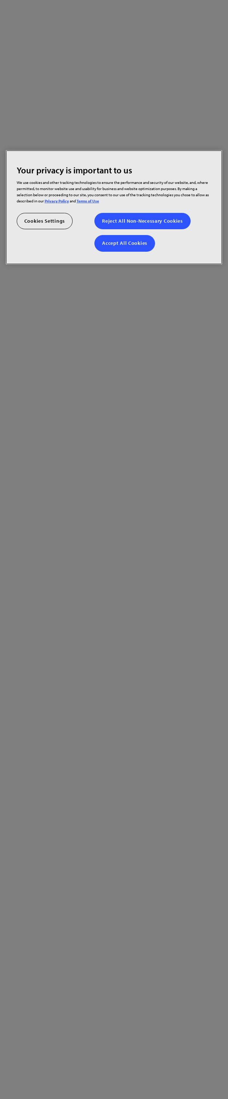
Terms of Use (88, 200)
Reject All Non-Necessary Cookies (142, 221)
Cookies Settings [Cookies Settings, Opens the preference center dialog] (44, 221)
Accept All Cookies (124, 243)
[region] (114, 207)
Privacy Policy (57, 200)
